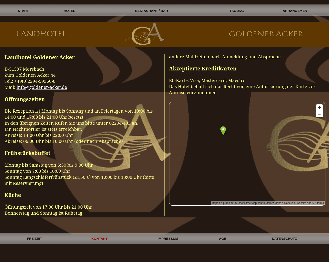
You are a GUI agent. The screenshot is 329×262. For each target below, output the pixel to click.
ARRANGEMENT (296, 11)
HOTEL (69, 11)
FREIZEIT (34, 238)
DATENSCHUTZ (284, 238)
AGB (222, 238)
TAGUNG (237, 11)
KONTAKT (99, 238)
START (23, 11)
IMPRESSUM (168, 238)
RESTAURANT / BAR (151, 11)
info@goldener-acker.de (42, 87)
